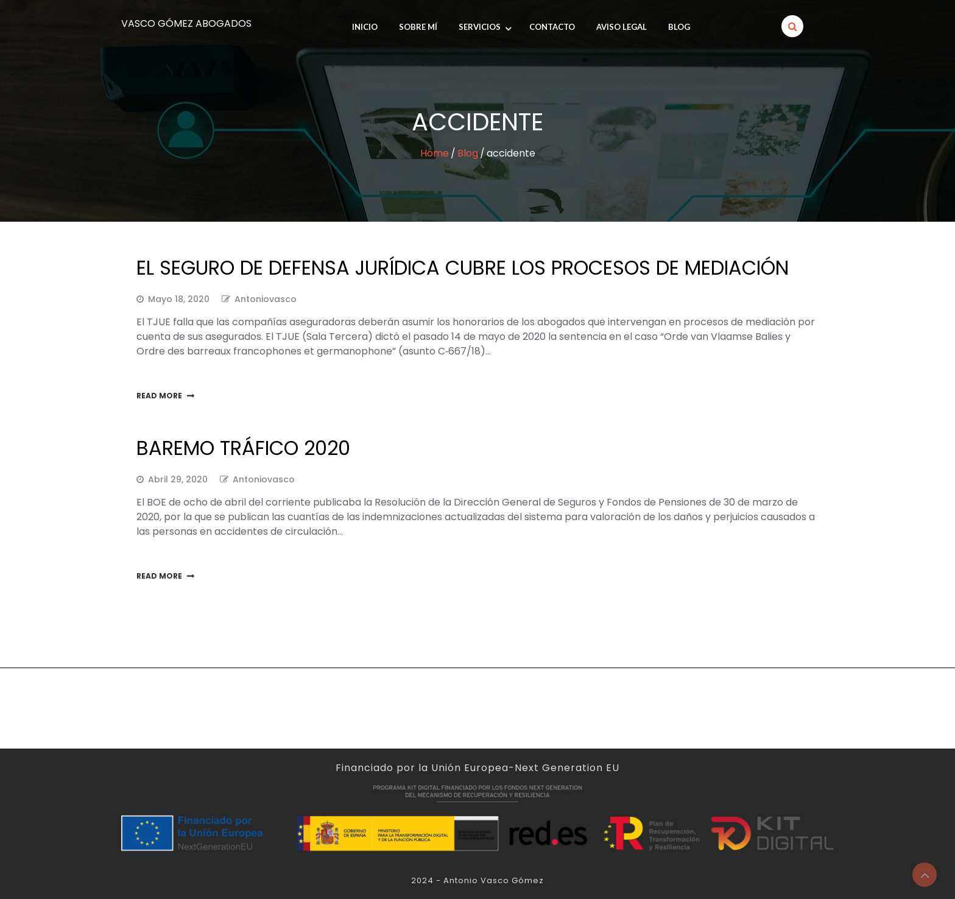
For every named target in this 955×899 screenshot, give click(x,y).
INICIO (365, 27)
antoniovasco (265, 299)
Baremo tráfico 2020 (243, 448)
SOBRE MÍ (418, 27)
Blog (679, 27)
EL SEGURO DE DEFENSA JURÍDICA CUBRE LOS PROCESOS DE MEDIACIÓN (462, 267)
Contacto (552, 27)
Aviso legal (621, 27)
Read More (159, 395)
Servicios (480, 27)
